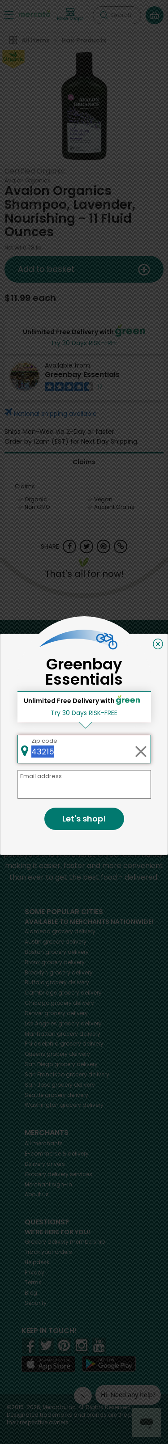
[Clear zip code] (141, 749)
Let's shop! (84, 818)
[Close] (158, 644)
